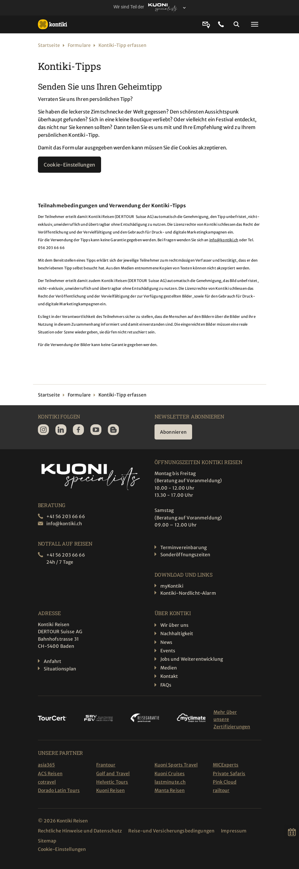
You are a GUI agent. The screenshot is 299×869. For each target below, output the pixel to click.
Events (168, 651)
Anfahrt (53, 661)
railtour (221, 790)
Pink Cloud (224, 782)
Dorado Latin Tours (59, 790)
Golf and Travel (113, 774)
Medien (168, 668)
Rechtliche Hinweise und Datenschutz (80, 831)
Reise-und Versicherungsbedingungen (171, 831)
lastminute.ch (170, 782)
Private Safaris (229, 774)
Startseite (49, 45)
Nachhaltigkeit (176, 633)
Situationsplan (60, 669)
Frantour (106, 765)
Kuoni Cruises (170, 774)
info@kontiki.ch (223, 240)
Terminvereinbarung (183, 547)
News (166, 642)
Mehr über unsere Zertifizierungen (231, 719)
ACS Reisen (50, 774)
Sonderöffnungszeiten (185, 555)
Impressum (234, 831)
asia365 (46, 765)
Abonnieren (173, 432)
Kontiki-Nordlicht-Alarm (188, 593)
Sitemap (47, 841)
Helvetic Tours (112, 782)
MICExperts (225, 765)
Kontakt (169, 676)
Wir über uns (174, 625)
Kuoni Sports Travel (176, 765)
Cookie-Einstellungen (69, 165)
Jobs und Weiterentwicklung (191, 659)
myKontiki (171, 586)
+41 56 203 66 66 (65, 516)
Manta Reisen (170, 790)
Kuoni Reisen (110, 790)
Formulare (79, 45)
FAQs (166, 685)
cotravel (47, 782)
